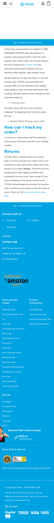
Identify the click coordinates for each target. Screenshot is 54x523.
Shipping (8, 496)
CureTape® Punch (9, 406)
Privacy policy (29, 492)
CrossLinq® (6, 421)
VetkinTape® (7, 411)
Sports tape (6, 324)
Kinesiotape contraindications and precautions (10, 338)
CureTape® (6, 401)
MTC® (4, 425)
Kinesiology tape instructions (13, 328)
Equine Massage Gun (10, 386)
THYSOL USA (31, 64)
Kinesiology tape (8, 309)
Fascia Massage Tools (37, 314)
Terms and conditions (39, 496)
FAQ (28, 500)
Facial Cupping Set (9, 381)
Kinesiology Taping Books (39, 324)
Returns (39, 492)
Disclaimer (17, 492)
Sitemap (8, 492)
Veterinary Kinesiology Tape (40, 319)
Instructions (6, 348)
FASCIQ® (6, 416)
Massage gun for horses (11, 371)
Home (4, 13)
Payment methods (21, 496)
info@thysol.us (11, 258)
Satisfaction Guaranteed (15, 500)
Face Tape (6, 376)
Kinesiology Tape (35, 309)
